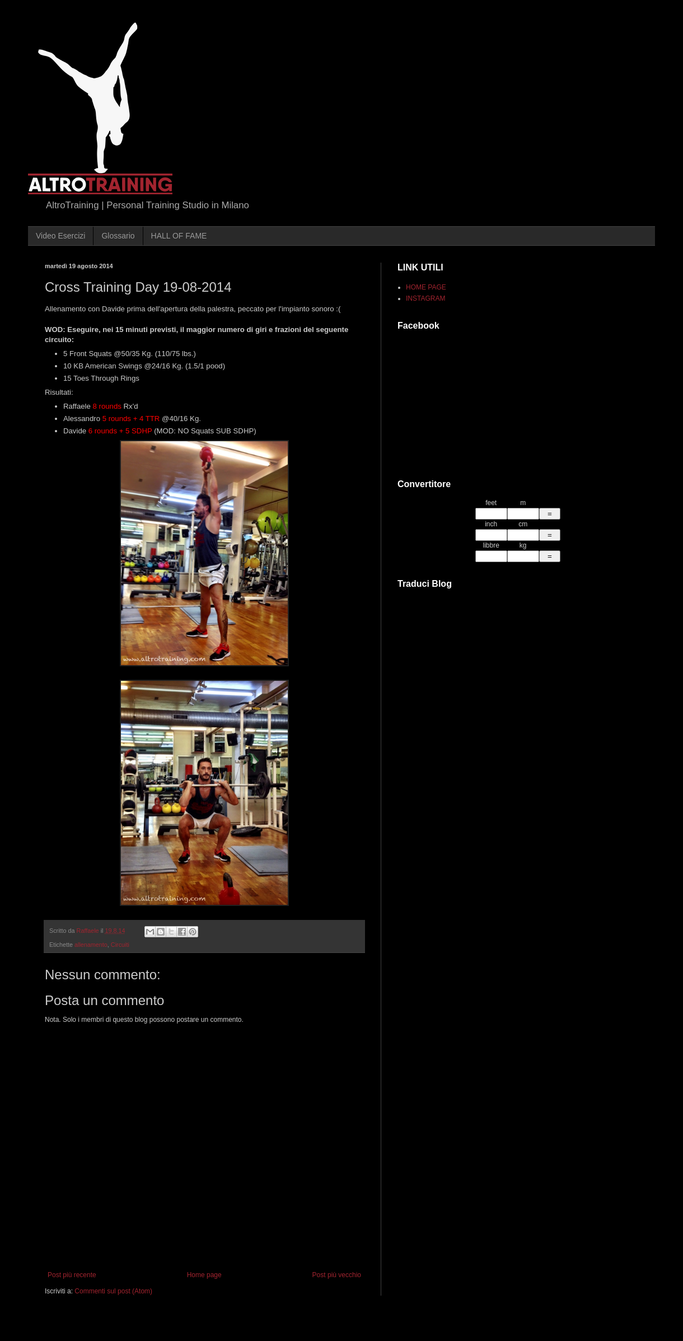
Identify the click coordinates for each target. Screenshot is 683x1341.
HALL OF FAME (179, 235)
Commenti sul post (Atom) (113, 1291)
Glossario (117, 235)
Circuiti (120, 944)
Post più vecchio (336, 1275)
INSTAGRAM (425, 298)
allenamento (90, 944)
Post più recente (72, 1275)
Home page (204, 1275)
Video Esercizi (60, 235)
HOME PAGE (426, 287)
